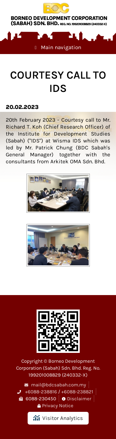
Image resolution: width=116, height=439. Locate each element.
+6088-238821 (77, 391)
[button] (58, 195)
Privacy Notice (57, 405)
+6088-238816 (41, 391)
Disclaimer (79, 398)
